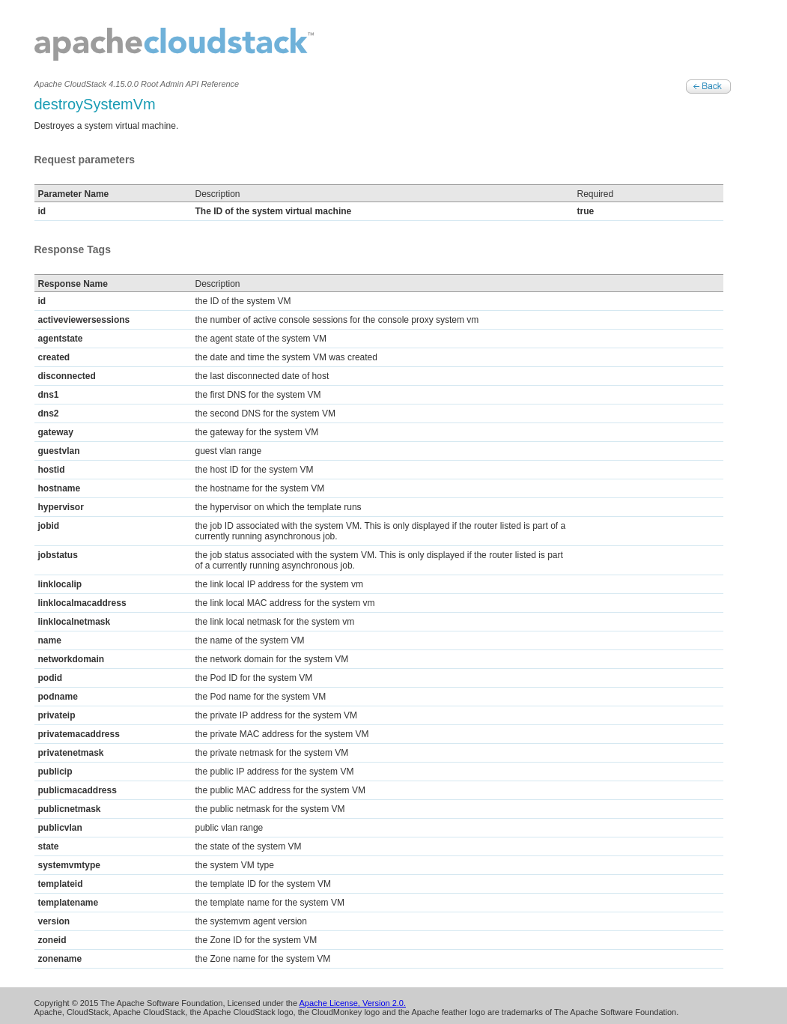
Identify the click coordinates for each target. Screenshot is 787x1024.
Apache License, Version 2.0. (353, 1003)
